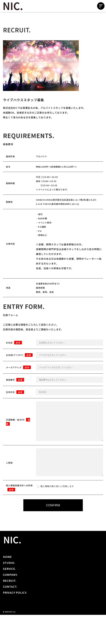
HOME (7, 568)
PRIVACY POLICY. (15, 604)
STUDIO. (9, 574)
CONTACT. (10, 598)
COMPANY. (10, 586)
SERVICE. (9, 580)
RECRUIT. (9, 592)
